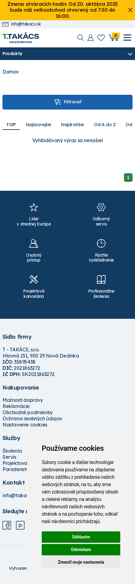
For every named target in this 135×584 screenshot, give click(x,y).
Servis (9, 457)
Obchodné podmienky (27, 412)
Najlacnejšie (38, 124)
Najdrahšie (72, 124)
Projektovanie (18, 463)
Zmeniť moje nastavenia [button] (81, 562)
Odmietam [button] (81, 549)
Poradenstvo (17, 469)
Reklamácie (16, 406)
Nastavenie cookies (24, 425)
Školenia (12, 451)
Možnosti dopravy (22, 400)
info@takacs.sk (21, 24)
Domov (10, 72)
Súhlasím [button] (81, 536)
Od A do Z (105, 124)
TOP (11, 124)
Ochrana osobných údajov (32, 418)
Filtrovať (67, 102)
